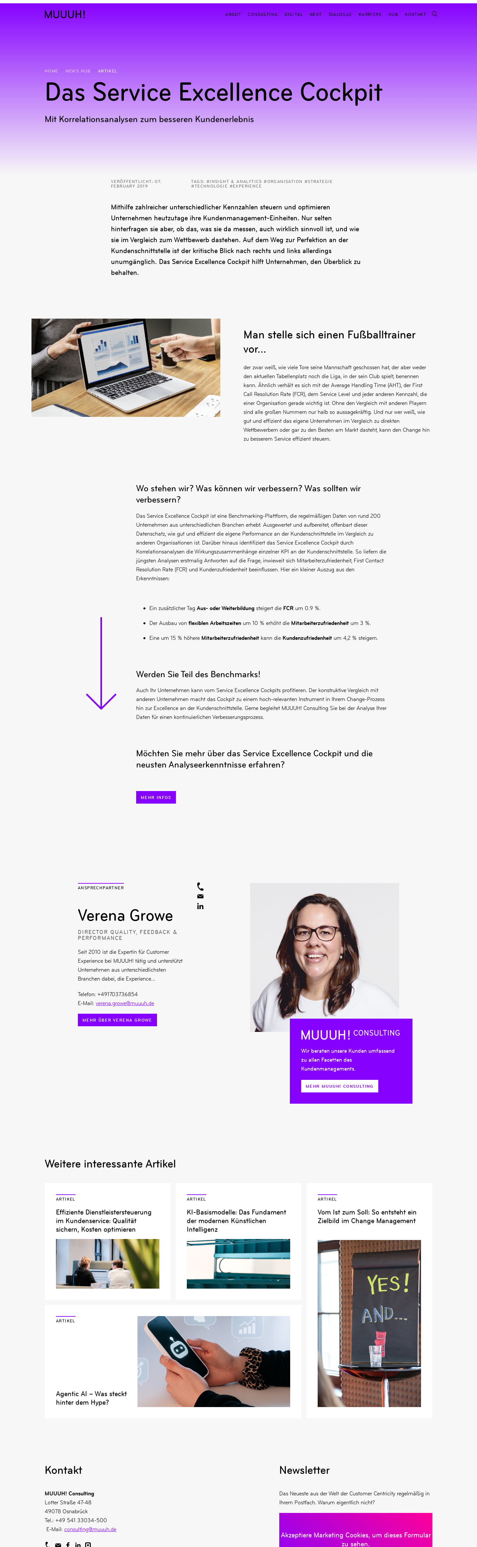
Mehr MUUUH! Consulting (340, 1086)
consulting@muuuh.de (90, 1529)
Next (316, 14)
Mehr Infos (156, 797)
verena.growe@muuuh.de (125, 1003)
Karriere (370, 14)
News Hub (78, 70)
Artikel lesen (108, 1241)
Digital (294, 14)
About (233, 14)
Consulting (263, 14)
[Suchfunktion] (434, 14)
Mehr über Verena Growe (117, 1020)
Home (51, 70)
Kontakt (415, 14)
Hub (393, 14)
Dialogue (340, 14)
